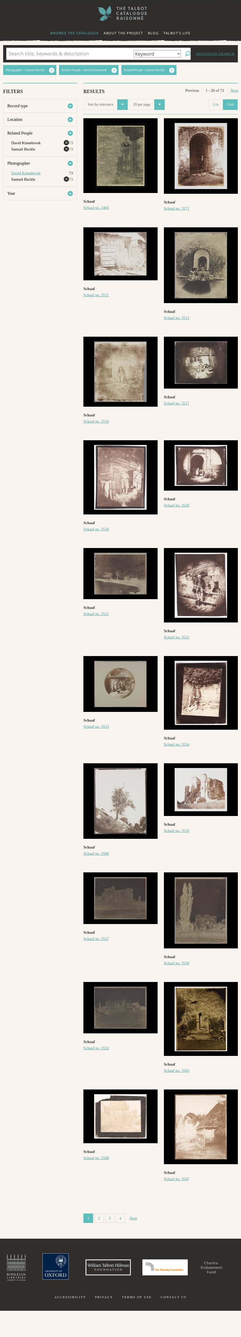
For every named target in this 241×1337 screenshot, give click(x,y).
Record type (17, 106)
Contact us (174, 1323)
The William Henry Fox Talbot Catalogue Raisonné (120, 13)
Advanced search (215, 54)
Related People (20, 133)
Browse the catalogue (74, 33)
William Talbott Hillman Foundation (130, 1269)
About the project (123, 33)
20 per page (149, 104)
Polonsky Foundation (194, 1269)
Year (11, 193)
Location (14, 119)
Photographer (18, 163)
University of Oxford (72, 1268)
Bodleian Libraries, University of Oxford (31, 1268)
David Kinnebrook (26, 173)
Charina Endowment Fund (120, 1297)
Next (234, 90)
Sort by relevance (108, 104)
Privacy (104, 1323)
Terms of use (137, 1323)
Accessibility (70, 1323)
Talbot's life (177, 33)
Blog (153, 33)
